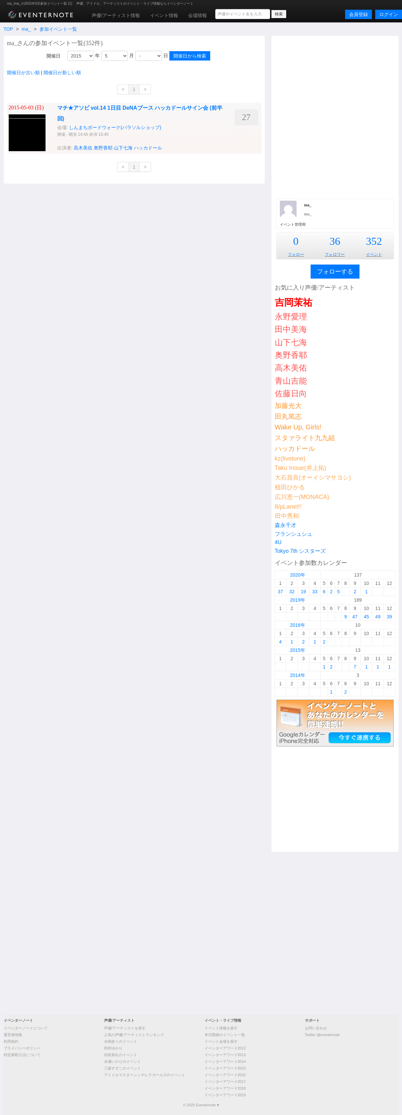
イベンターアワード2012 (225, 1048)
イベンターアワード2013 (225, 1055)
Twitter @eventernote (322, 1035)
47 (354, 616)
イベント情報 (164, 15)
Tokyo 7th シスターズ (300, 551)
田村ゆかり (113, 1048)
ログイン (388, 14)
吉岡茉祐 (293, 302)
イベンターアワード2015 (225, 1068)
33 (315, 591)
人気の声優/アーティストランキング (134, 1035)
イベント (374, 254)
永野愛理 (291, 316)
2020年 (297, 575)
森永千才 (285, 525)
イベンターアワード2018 (225, 1088)
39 (389, 616)
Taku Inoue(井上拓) (300, 468)
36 (334, 241)
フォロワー (335, 254)
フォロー (296, 254)
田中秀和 (287, 516)
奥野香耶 (291, 355)
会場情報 (197, 15)
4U (278, 542)
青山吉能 (291, 380)
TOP (8, 29)
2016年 (297, 625)
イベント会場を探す (221, 1041)
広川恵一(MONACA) (302, 497)
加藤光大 (288, 405)
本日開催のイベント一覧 (225, 1035)
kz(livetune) (290, 458)
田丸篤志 (288, 416)
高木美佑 (291, 367)
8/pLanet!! (288, 506)
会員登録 (358, 14)
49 (378, 616)
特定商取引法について (22, 1055)
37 (280, 591)
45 (366, 616)
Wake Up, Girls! (298, 427)
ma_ (26, 29)
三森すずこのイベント (122, 1068)
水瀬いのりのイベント (122, 1061)
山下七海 (291, 342)
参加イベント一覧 (58, 29)
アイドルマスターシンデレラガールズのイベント (144, 1075)
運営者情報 (13, 1035)
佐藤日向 (291, 393)
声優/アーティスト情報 (116, 15)
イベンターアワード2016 (225, 1075)
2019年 (297, 600)
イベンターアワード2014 (225, 1061)
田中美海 (291, 329)
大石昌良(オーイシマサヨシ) (313, 477)
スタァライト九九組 (305, 437)
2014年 (297, 675)
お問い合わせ (316, 1028)
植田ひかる (290, 487)
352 (374, 241)
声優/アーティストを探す (125, 1028)
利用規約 (11, 1041)
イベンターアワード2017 (225, 1082)
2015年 (297, 650)
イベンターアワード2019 (225, 1095)
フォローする (335, 271)
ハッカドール (295, 448)
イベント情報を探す (221, 1028)
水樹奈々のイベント (120, 1041)
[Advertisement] (94, 116)
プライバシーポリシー (22, 1048)
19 (303, 591)
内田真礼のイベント (120, 1055)
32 (292, 591)
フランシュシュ (293, 534)
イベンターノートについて (26, 1028)
